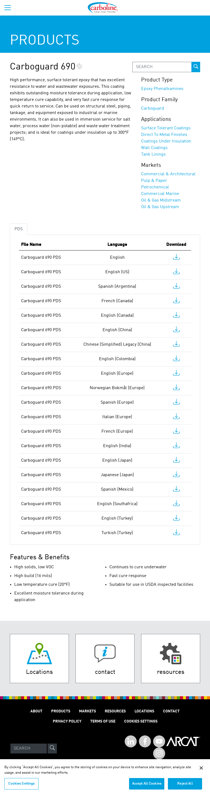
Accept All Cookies (146, 787)
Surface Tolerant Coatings (166, 128)
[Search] (28, 748)
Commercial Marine (160, 194)
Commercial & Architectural (168, 174)
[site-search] (52, 748)
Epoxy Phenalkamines (162, 89)
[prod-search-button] (195, 67)
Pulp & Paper (154, 181)
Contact (171, 711)
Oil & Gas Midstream (161, 200)
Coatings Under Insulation (166, 141)
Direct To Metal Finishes (164, 135)
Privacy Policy (67, 721)
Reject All (184, 787)
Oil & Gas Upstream (160, 207)
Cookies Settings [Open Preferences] (141, 721)
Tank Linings (153, 154)
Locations (144, 711)
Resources (115, 711)
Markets (87, 711)
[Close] (201, 771)
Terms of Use (102, 721)
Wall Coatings (154, 148)
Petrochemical (155, 187)
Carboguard (152, 108)
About (36, 711)
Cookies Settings (21, 787)
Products (60, 711)
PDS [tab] (18, 229)
